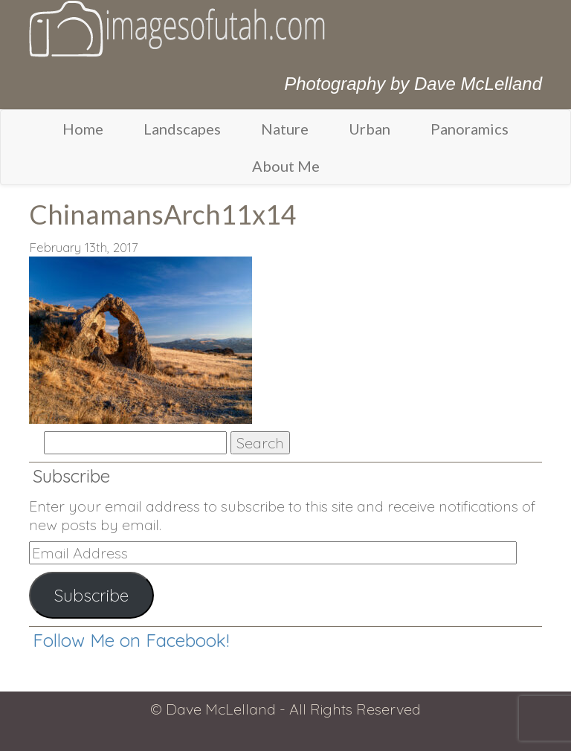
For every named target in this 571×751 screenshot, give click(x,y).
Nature (285, 129)
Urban (369, 129)
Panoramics (469, 129)
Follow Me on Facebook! (131, 640)
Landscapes (182, 129)
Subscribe (91, 595)
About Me (286, 166)
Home (82, 129)
